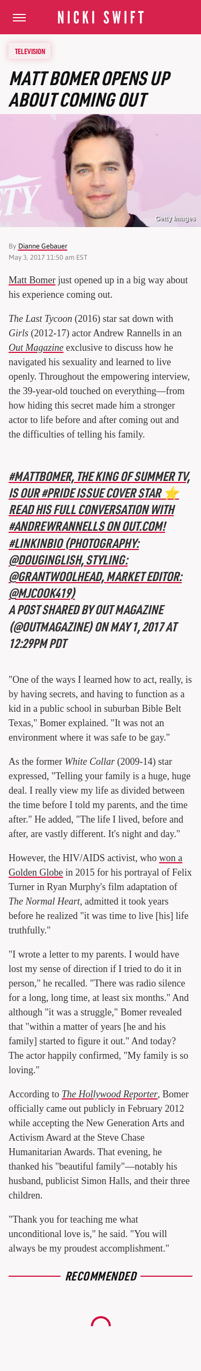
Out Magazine (36, 347)
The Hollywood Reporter (110, 1094)
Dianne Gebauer (43, 246)
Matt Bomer (32, 280)
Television (30, 51)
